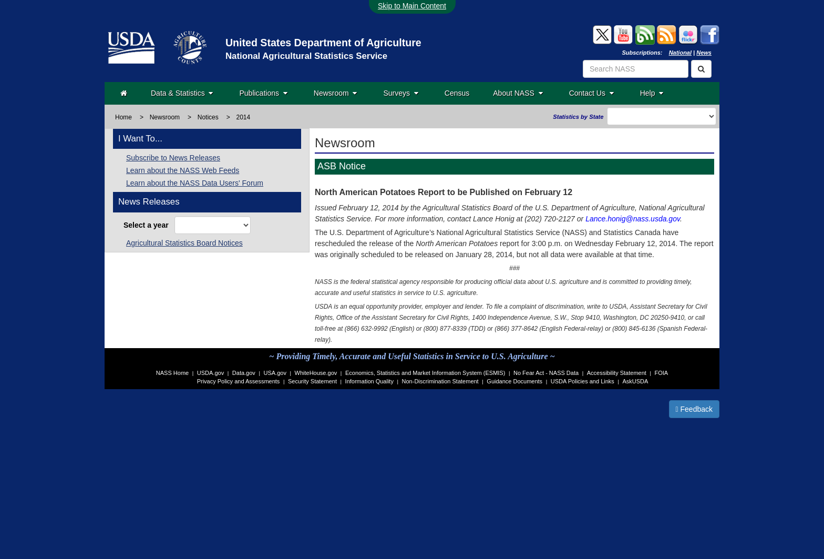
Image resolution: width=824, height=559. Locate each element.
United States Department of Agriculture (323, 42)
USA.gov (275, 373)
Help (652, 93)
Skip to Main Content (412, 6)
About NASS (517, 93)
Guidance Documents (514, 381)
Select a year (147, 225)
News (704, 52)
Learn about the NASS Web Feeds (182, 170)
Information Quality (369, 381)
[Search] (701, 69)
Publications (263, 93)
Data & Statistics (182, 93)
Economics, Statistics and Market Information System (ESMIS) (425, 373)
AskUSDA (635, 381)
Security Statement (312, 381)
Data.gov (243, 373)
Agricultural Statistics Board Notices (184, 243)
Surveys (400, 93)
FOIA (661, 373)
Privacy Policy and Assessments (238, 381)
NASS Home (172, 373)
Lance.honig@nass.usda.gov (632, 219)
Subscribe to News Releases (173, 158)
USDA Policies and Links (582, 381)
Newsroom (335, 93)
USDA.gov (210, 373)
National (680, 52)
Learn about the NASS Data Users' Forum (194, 183)
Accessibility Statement (616, 373)
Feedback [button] (694, 409)
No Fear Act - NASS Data (546, 373)
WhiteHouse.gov (316, 373)
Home (123, 117)
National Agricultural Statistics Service (306, 56)
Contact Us (591, 93)
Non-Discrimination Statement (440, 381)
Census (457, 93)
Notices (208, 117)
